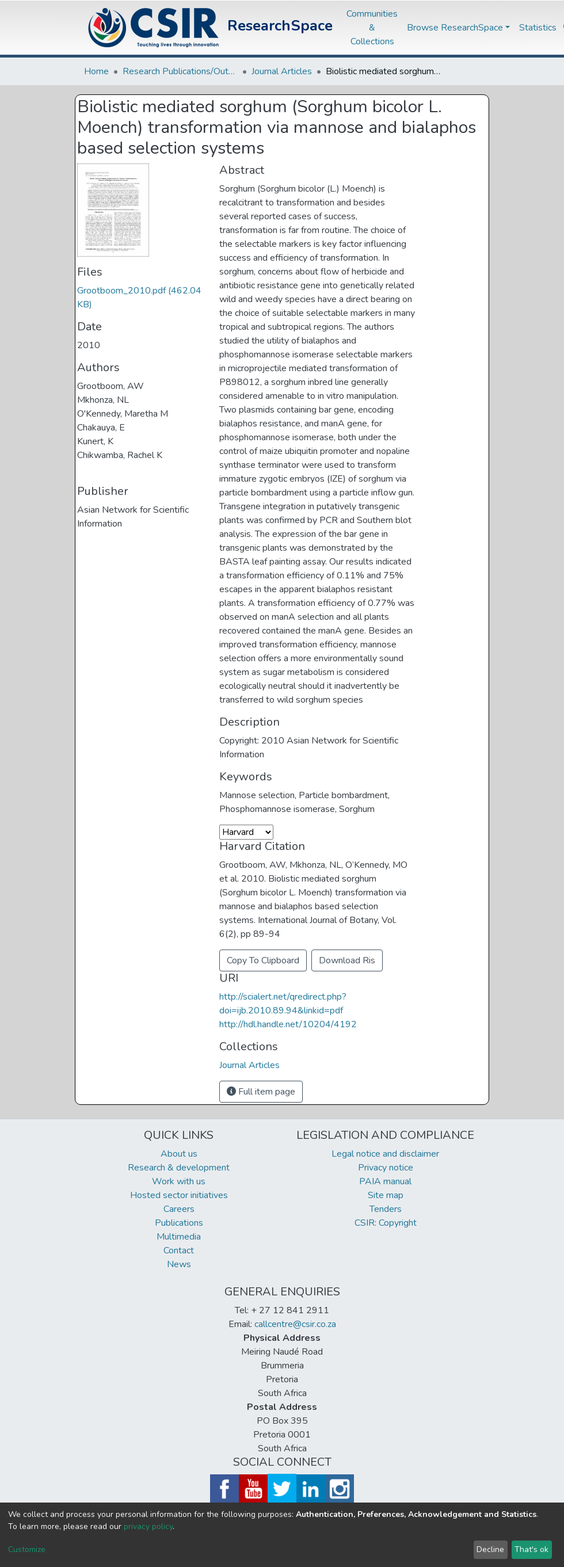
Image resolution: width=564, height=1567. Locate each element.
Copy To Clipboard (263, 960)
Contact (178, 1250)
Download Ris (347, 960)
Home (96, 71)
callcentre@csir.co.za (295, 1324)
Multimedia (179, 1236)
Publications (179, 1223)
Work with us (178, 1181)
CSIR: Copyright (386, 1223)
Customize (26, 1549)
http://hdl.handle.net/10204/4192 (288, 1024)
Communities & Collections (372, 27)
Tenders (385, 1209)
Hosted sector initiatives (179, 1195)
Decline (490, 1549)
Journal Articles (281, 71)
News (179, 1264)
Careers (179, 1209)
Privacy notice (385, 1167)
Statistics (538, 27)
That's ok (531, 1549)
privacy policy (148, 1526)
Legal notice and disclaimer (385, 1153)
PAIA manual (385, 1181)
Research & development (179, 1167)
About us (179, 1153)
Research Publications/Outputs (180, 71)
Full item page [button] (261, 1091)
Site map (385, 1195)
